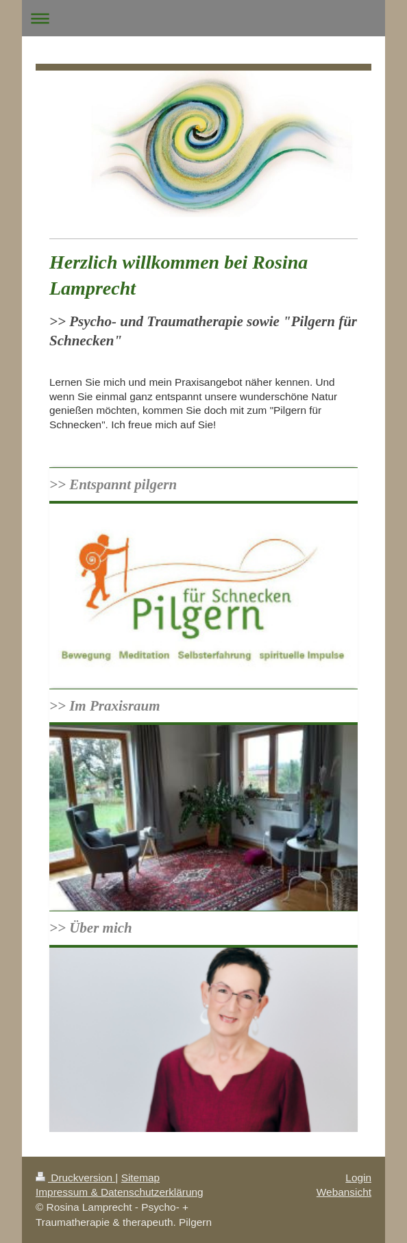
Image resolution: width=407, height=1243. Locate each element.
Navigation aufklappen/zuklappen (203, 18)
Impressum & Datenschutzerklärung (120, 1192)
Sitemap (140, 1177)
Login (358, 1177)
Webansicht (344, 1192)
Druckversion (75, 1177)
